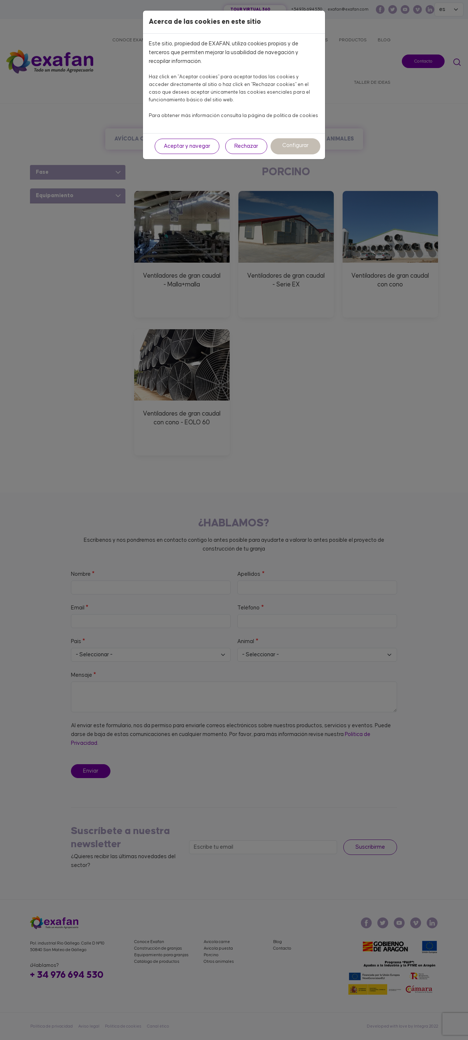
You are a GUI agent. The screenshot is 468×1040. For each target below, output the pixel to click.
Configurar (295, 145)
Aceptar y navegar (187, 146)
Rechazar (246, 146)
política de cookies (295, 115)
